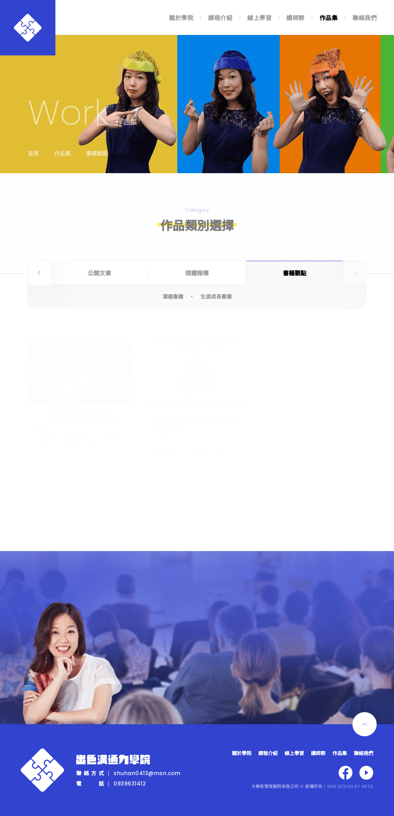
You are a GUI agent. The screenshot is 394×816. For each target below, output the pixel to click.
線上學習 (259, 17)
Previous (39, 273)
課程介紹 (220, 17)
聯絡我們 (364, 17)
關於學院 (181, 17)
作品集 (329, 17)
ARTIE (367, 786)
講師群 (295, 17)
